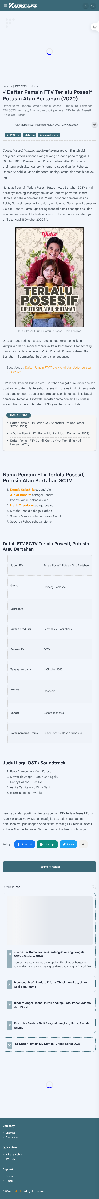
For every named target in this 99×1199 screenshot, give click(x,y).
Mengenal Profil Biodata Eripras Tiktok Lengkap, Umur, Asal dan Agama (51, 984)
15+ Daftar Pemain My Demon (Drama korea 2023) (48, 1043)
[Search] (93, 5)
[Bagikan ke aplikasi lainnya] (83, 844)
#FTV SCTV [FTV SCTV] (13, 135)
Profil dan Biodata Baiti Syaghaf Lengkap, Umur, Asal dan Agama (52, 1025)
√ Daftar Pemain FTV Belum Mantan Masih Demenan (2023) (49, 433)
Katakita (18, 1191)
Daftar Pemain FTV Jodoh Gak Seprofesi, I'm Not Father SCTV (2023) (47, 424)
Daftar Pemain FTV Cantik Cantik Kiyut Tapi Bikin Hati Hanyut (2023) (45, 442)
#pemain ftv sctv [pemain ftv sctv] (49, 135)
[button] (85, 5)
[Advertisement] (49, 51)
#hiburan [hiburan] (30, 135)
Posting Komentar (49, 866)
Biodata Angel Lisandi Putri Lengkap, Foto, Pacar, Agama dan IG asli (52, 1005)
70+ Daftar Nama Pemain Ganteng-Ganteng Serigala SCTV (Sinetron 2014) (49, 954)
